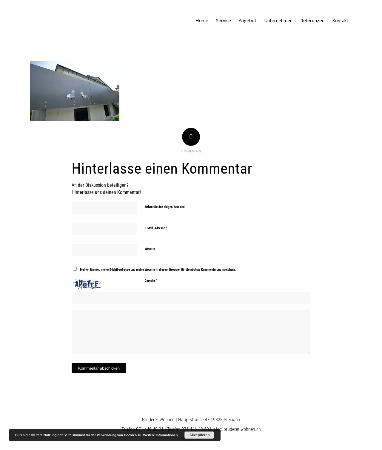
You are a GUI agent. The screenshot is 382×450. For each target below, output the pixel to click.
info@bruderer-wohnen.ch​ (236, 429)
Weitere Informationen (160, 435)
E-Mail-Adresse (156, 228)
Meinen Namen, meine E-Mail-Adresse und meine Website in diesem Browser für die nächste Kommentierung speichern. (158, 270)
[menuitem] (202, 20)
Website (150, 249)
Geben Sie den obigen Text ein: (165, 207)
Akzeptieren (199, 435)
